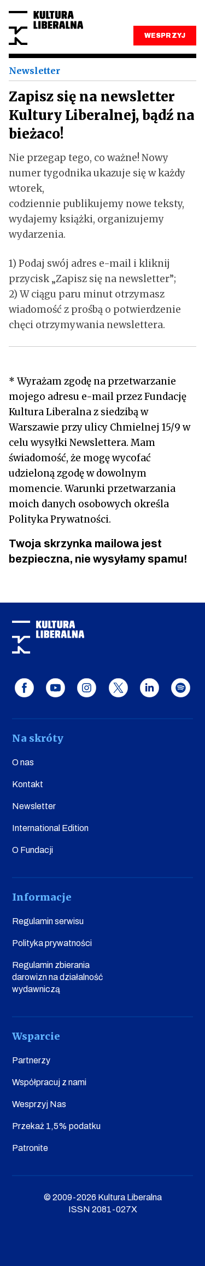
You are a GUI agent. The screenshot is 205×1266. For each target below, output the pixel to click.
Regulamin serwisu (48, 921)
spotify (180, 687)
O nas (23, 762)
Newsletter (34, 806)
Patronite (30, 1148)
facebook (24, 687)
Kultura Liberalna (46, 28)
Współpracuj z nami (49, 1082)
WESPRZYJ (164, 35)
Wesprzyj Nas (39, 1104)
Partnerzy (31, 1060)
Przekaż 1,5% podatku (56, 1126)
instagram (86, 687)
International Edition (50, 828)
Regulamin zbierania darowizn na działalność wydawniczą (57, 977)
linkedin (149, 687)
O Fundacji (32, 850)
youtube (55, 687)
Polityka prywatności (52, 943)
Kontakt (27, 784)
